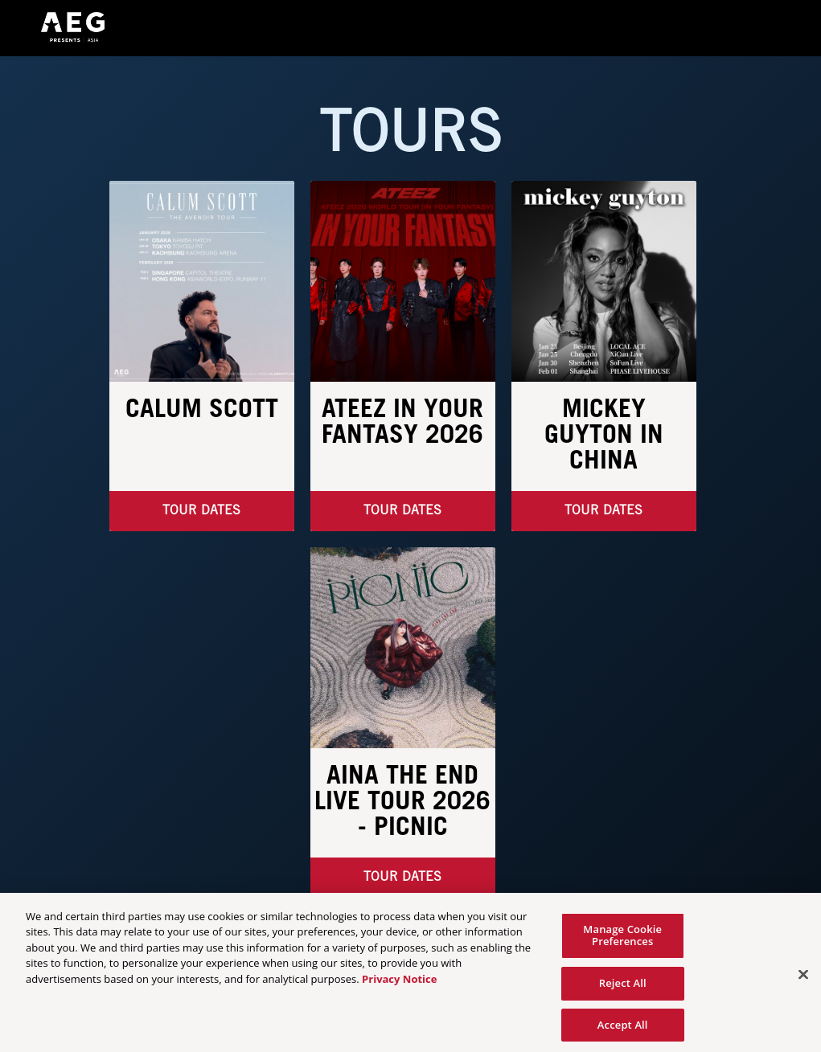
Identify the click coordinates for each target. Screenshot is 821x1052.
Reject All (623, 987)
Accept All (622, 1028)
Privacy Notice (399, 983)
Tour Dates (402, 511)
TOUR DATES (201, 511)
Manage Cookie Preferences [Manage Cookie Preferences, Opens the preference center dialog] (622, 939)
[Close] (803, 979)
